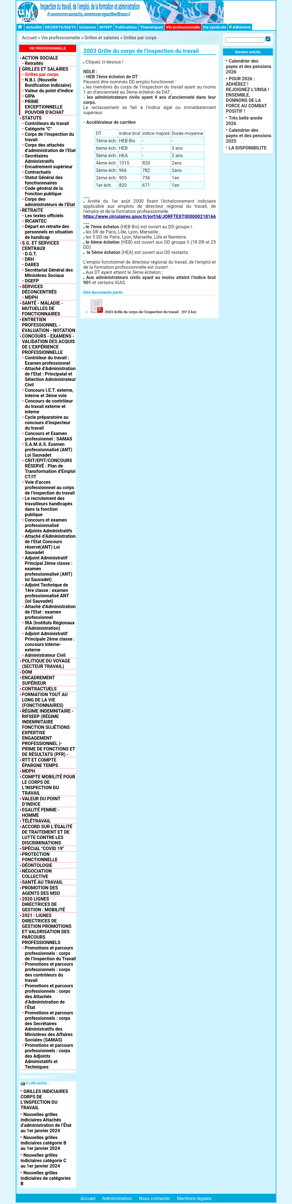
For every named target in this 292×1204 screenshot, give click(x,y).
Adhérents (240, 27)
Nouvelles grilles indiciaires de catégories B (46, 1178)
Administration (117, 1198)
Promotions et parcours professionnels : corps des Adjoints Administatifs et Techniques (49, 1056)
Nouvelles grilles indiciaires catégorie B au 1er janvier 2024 (43, 1143)
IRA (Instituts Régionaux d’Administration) (50, 625)
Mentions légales (194, 1198)
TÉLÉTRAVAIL (36, 821)
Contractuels (38, 172)
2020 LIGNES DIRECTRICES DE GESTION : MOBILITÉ (43, 904)
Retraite (32, 210)
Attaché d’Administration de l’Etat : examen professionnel (50, 612)
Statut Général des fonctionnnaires (44, 180)
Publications (126, 27)
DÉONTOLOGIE (37, 865)
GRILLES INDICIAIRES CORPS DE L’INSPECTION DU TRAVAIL (44, 1099)
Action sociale (40, 58)
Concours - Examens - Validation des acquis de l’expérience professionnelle (48, 344)
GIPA (30, 96)
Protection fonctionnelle (40, 857)
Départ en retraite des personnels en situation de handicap (49, 232)
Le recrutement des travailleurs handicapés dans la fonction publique (48, 506)
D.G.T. (31, 254)
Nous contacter (154, 1198)
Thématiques (151, 27)
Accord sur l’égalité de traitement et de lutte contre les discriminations (47, 835)
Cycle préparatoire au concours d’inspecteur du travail (47, 423)
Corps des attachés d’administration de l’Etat (50, 147)
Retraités (34, 63)
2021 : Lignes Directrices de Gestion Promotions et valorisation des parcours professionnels (47, 929)
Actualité (34, 27)
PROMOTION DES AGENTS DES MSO (41, 890)
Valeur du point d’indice (49, 90)
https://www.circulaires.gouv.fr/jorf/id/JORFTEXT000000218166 (149, 216)
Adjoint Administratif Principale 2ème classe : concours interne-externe (50, 642)
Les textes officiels (44, 215)
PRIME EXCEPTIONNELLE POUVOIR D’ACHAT (44, 107)
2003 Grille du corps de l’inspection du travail (134, 312)
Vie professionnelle (183, 27)
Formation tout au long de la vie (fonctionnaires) (45, 700)
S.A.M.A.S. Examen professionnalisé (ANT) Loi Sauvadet (48, 450)
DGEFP (32, 281)
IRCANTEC (36, 221)
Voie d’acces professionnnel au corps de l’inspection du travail (50, 487)
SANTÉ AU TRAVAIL (42, 882)
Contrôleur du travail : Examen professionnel (47, 360)
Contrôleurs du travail (47, 123)
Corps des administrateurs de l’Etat (50, 201)
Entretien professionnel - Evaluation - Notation (48, 325)
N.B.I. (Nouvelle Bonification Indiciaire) (48, 82)
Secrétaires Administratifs (39, 158)
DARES (32, 264)
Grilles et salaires (101, 37)
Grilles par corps (140, 37)
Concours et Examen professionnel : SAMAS (48, 436)
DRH (29, 259)
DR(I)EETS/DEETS (60, 27)
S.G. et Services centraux (40, 245)
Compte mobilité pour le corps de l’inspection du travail (48, 785)
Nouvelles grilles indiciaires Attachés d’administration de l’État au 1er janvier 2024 (46, 1122)
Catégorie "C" (38, 129)
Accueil (29, 37)
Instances (87, 27)
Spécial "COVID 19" (43, 848)
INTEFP (105, 27)
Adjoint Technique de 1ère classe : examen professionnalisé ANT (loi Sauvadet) (47, 593)
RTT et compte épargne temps (40, 762)
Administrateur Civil (45, 655)
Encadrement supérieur (48, 166)
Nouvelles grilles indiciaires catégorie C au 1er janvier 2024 (43, 1160)
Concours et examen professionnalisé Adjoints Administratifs (48, 525)
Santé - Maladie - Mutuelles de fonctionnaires (42, 308)
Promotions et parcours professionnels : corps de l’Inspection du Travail (50, 953)
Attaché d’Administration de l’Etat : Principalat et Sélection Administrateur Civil (50, 376)
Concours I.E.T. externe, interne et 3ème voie (49, 392)
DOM (27, 672)
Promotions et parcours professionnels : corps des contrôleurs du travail (49, 972)
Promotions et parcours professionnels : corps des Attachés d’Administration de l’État (49, 996)
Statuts (32, 118)
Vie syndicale (214, 27)
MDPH (31, 297)
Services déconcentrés (39, 289)
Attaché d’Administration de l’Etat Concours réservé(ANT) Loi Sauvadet (50, 544)
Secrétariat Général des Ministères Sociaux (49, 272)
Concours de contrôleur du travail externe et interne (49, 406)
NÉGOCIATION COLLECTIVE (37, 873)
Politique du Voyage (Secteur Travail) (46, 663)
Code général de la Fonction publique (44, 191)
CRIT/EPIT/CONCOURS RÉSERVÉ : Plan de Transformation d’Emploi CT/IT (50, 468)
